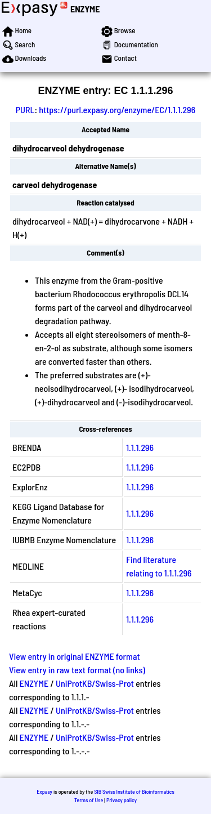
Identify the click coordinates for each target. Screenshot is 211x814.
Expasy (44, 791)
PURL (25, 109)
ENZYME (85, 8)
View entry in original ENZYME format (74, 656)
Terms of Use (88, 800)
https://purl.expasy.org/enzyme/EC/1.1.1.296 (117, 109)
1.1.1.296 (140, 447)
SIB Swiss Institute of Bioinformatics (134, 791)
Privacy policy (121, 800)
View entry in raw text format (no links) (77, 669)
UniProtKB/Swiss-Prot (95, 683)
